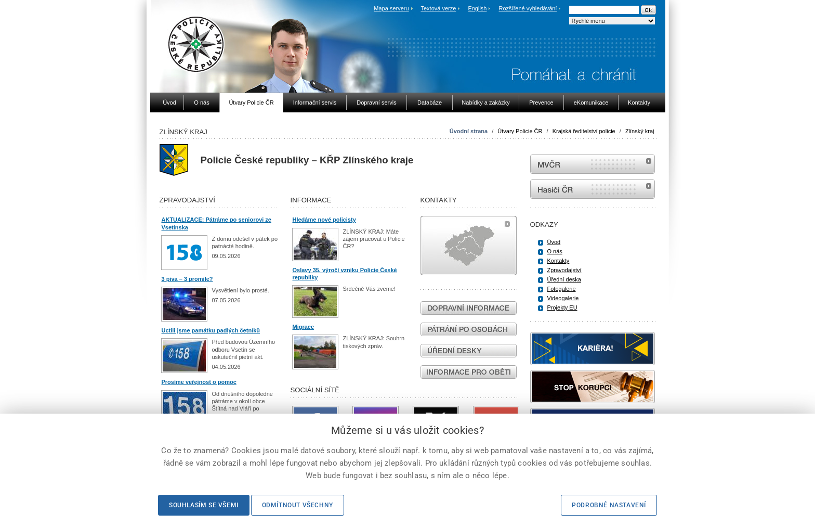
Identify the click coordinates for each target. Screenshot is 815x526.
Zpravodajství (564, 270)
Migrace (303, 327)
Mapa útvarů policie (468, 245)
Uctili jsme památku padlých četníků (211, 330)
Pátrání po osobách (468, 329)
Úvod (554, 242)
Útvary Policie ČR (519, 131)
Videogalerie (563, 298)
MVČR (592, 164)
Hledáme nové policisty (324, 219)
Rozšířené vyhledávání (528, 8)
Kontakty (558, 261)
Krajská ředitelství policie (584, 131)
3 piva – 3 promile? (187, 279)
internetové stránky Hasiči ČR (592, 189)
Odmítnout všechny (297, 505)
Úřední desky (468, 350)
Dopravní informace (468, 308)
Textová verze (438, 8)
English (477, 8)
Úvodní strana (469, 131)
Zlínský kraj (639, 131)
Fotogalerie (561, 289)
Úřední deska (564, 279)
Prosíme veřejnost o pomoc (199, 382)
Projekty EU (562, 307)
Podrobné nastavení (609, 505)
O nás (554, 251)
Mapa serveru (391, 8)
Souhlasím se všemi (204, 505)
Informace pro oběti (468, 372)
